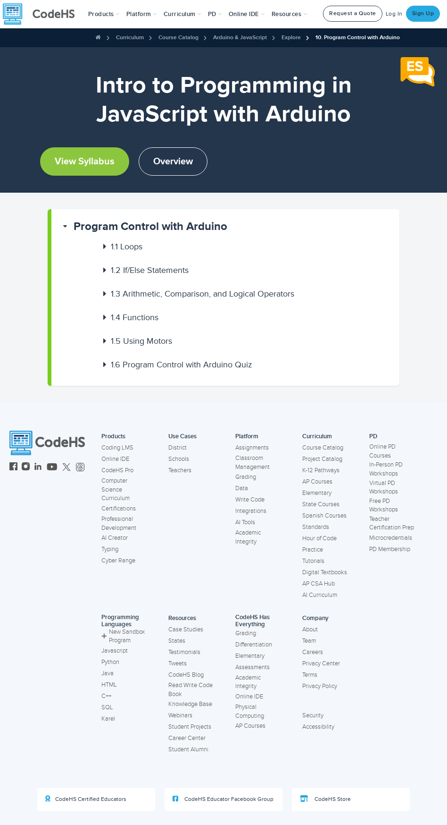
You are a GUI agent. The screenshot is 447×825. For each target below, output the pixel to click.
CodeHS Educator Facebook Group (223, 799)
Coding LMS (117, 447)
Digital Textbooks (324, 572)
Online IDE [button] (247, 14)
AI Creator (114, 538)
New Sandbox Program (123, 636)
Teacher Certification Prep (391, 523)
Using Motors (141, 341)
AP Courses (317, 481)
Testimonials (184, 652)
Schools (178, 459)
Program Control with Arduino (150, 226)
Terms (309, 675)
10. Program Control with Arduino (357, 37)
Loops (126, 246)
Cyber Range (118, 560)
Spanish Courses (324, 515)
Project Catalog (322, 459)
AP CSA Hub (318, 583)
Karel (108, 719)
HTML (109, 685)
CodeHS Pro (117, 470)
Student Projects (189, 727)
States (176, 641)
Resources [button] (289, 14)
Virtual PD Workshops (383, 487)
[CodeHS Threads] (80, 467)
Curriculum (130, 37)
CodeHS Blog (186, 675)
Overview (173, 161)
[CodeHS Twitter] (66, 467)
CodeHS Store (325, 799)
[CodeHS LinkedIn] (38, 467)
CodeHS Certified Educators (85, 799)
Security (312, 715)
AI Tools (245, 522)
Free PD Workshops (383, 505)
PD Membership (389, 549)
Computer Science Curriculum (115, 489)
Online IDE (115, 459)
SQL (107, 707)
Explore (291, 37)
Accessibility (318, 727)
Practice (312, 549)
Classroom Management (252, 462)
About (310, 629)
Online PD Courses (382, 451)
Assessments (252, 667)
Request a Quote (352, 13)
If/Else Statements (150, 270)
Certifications (118, 508)
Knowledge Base (190, 704)
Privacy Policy (319, 686)
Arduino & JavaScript (240, 37)
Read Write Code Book (190, 689)
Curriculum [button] (182, 14)
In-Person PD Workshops (386, 469)
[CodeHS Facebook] (13, 467)
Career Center (187, 738)
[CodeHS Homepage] (42, 14)
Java (107, 673)
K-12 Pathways (320, 470)
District (177, 447)
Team (309, 641)
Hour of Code (319, 538)
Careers (312, 652)
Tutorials (313, 561)
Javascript (114, 651)
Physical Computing (249, 711)
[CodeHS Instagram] (26, 467)
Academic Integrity (248, 537)
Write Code (250, 499)
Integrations (250, 511)
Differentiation (253, 644)
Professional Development (118, 523)
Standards (315, 527)
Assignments (252, 447)
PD (373, 436)
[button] (104, 14)
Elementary (316, 493)
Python (110, 662)
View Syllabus (85, 161)
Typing (109, 549)
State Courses (320, 504)
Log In (394, 13)
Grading (245, 477)
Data (241, 488)
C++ (106, 696)
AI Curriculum (319, 595)
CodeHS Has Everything (252, 621)
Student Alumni (188, 749)
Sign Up (423, 13)
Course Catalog (178, 37)
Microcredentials (390, 538)
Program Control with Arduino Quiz (181, 364)
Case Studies (185, 629)
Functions (134, 317)
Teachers (179, 470)
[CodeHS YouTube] (52, 467)
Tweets (177, 663)
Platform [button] (141, 14)
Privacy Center (321, 663)
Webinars (180, 715)
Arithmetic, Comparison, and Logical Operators (202, 294)
